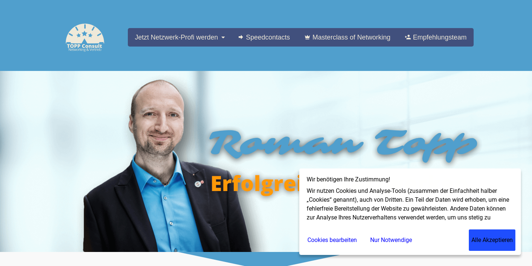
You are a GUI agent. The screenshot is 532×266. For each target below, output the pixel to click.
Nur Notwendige (391, 239)
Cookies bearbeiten (332, 239)
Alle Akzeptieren (492, 239)
